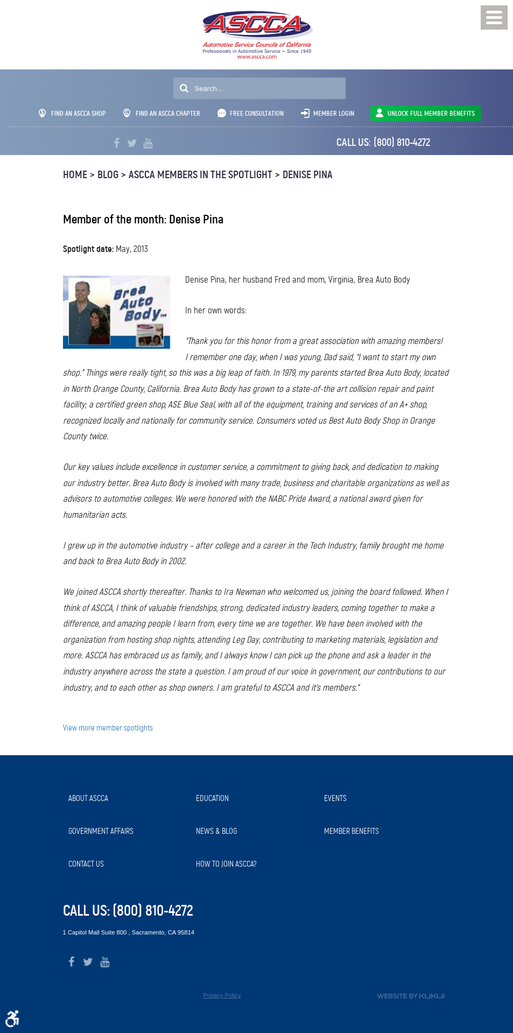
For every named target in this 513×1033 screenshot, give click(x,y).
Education (212, 798)
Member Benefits (351, 831)
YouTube (147, 143)
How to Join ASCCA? (226, 864)
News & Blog (216, 831)
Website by (410, 996)
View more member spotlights (108, 728)
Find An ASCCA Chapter (161, 113)
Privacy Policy (222, 995)
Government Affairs (100, 831)
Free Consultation (257, 113)
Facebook (116, 143)
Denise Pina (308, 174)
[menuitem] (127, 799)
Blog (107, 174)
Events (335, 798)
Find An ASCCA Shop (72, 113)
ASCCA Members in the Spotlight (200, 174)
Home (75, 174)
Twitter (132, 143)
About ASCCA (88, 798)
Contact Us (86, 864)
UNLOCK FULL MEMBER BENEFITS (431, 113)
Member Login (333, 113)
